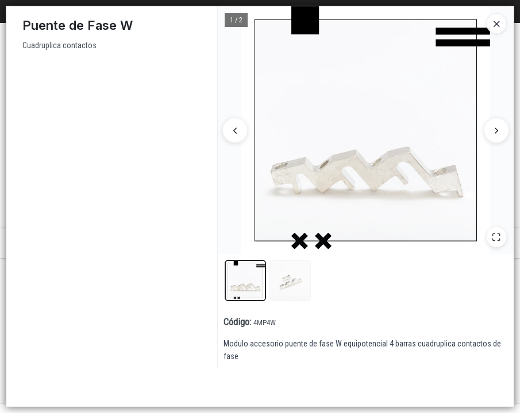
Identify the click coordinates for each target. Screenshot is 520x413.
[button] (245, 280)
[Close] (496, 23)
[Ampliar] (496, 237)
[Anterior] (235, 130)
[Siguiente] (496, 130)
